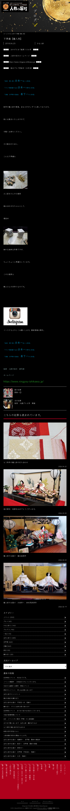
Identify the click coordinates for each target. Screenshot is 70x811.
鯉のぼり (6, 654)
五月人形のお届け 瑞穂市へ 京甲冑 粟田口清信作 (21, 739)
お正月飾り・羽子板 (33, 772)
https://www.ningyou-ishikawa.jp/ (22, 62)
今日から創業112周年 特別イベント (16, 686)
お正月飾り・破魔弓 (30, 772)
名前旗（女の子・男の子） (22, 774)
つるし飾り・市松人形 (26, 773)
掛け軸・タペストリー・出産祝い (18, 777)
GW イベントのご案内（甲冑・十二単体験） (19, 719)
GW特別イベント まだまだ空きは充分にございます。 (22, 710)
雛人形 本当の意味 (2, 771)
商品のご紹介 (57, 769)
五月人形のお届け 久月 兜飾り (14, 756)
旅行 (5, 650)
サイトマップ (35, 801)
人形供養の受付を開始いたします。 (15, 735)
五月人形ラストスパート (11, 694)
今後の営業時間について (11, 715)
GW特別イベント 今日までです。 (15, 677)
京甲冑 (5, 642)
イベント (6, 617)
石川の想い (61, 768)
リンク (22, 801)
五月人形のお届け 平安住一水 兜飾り (17, 702)
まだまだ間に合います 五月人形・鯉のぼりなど (20, 723)
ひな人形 (6, 625)
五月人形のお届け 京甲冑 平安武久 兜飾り (19, 752)
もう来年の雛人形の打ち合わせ (14, 727)
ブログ (5, 629)
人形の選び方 (10, 769)
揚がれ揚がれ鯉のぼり (11, 698)
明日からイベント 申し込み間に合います (17, 690)
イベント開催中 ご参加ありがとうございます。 (20, 682)
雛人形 (53, 766)
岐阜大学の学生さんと (11, 731)
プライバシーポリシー (48, 801)
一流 (5, 634)
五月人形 (6, 638)
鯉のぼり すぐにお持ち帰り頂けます (16, 706)
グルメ (5, 621)
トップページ (64, 769)
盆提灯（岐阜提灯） (14, 772)
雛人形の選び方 (6, 770)
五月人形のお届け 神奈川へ (13, 748)
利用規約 (50, 808)
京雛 (5, 646)
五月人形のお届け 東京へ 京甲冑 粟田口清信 (20, 743)
